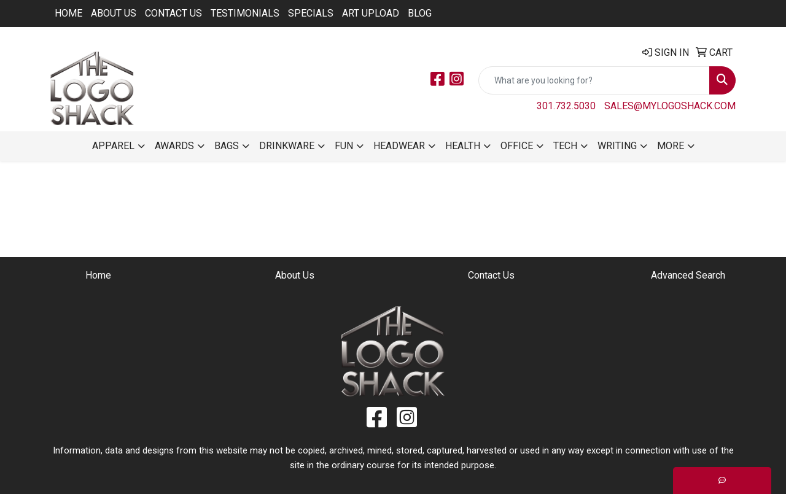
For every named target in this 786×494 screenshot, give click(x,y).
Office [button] (516, 146)
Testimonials (245, 13)
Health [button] (462, 146)
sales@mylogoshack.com (670, 106)
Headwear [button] (399, 146)
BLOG (420, 13)
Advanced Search (688, 275)
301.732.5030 (566, 106)
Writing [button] (617, 146)
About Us (113, 13)
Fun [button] (344, 146)
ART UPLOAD (370, 13)
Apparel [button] (113, 146)
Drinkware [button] (286, 146)
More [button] (670, 146)
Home (68, 13)
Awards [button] (174, 146)
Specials (310, 13)
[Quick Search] (594, 80)
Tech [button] (565, 146)
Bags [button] (226, 146)
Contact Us (173, 13)
